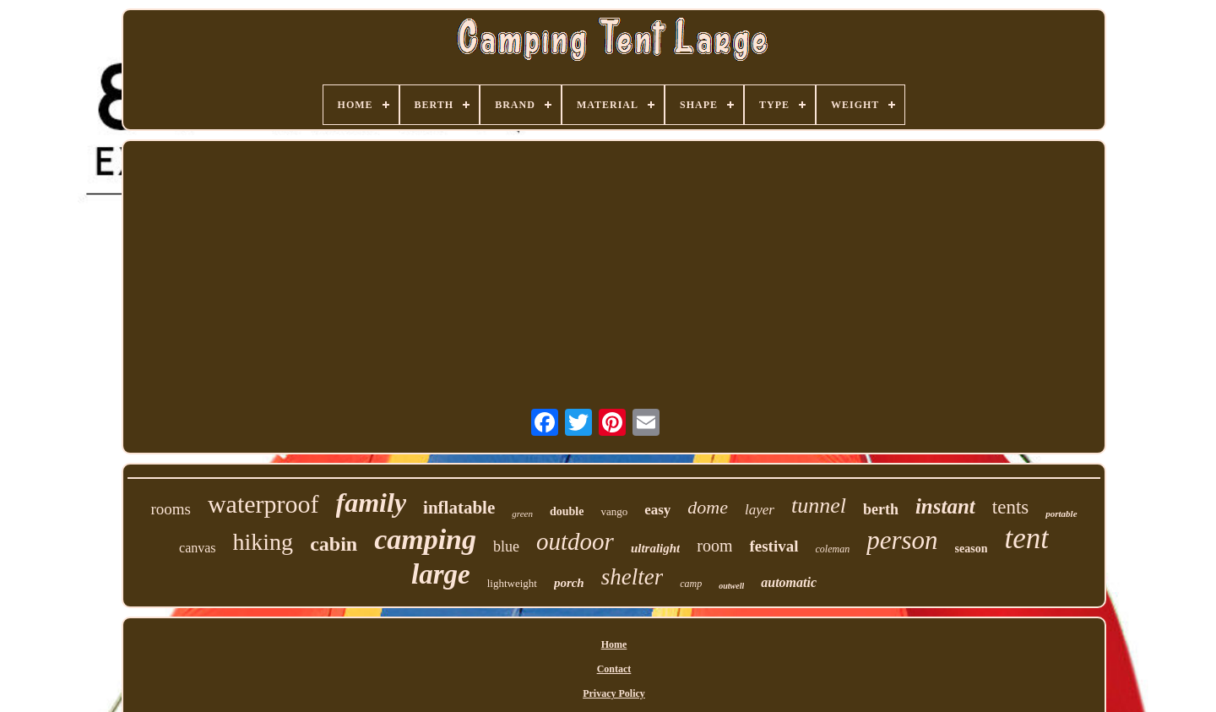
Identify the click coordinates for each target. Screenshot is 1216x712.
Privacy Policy (614, 693)
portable (1061, 513)
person (901, 540)
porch (569, 583)
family (371, 502)
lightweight (512, 583)
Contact (614, 669)
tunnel (818, 505)
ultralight (655, 548)
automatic (789, 582)
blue (506, 546)
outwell (731, 585)
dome (707, 507)
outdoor (575, 541)
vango (613, 511)
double (567, 511)
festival (773, 546)
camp (691, 584)
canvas (197, 548)
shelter (632, 577)
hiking (263, 542)
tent (1026, 538)
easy (657, 510)
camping (425, 539)
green (522, 513)
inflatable (459, 507)
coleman (833, 549)
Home (614, 644)
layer (759, 510)
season (971, 548)
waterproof (263, 504)
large (440, 574)
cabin (333, 544)
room (714, 545)
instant (945, 506)
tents (1010, 507)
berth (880, 509)
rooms (170, 509)
